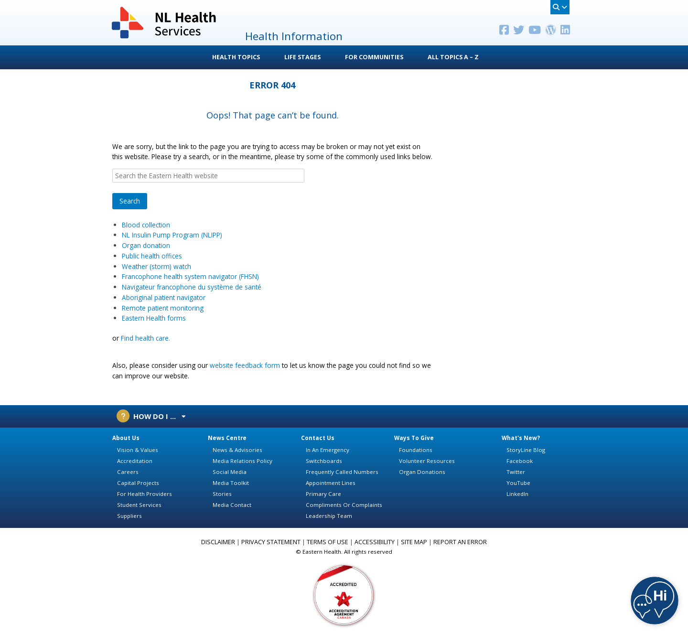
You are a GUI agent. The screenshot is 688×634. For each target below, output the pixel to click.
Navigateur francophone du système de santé (192, 286)
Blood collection (146, 224)
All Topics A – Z (453, 57)
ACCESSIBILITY (375, 542)
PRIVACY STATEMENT (271, 542)
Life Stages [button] (302, 57)
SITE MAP (414, 542)
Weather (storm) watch (156, 266)
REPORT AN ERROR (460, 542)
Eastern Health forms (154, 317)
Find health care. (145, 338)
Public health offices (153, 255)
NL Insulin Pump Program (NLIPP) (172, 234)
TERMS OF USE (327, 542)
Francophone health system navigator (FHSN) (190, 276)
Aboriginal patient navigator (163, 297)
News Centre (227, 437)
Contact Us (317, 437)
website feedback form (245, 365)
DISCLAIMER (218, 542)
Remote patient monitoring (163, 307)
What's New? (521, 437)
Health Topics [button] (236, 57)
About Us (126, 437)
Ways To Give (414, 437)
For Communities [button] (374, 57)
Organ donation (146, 245)
